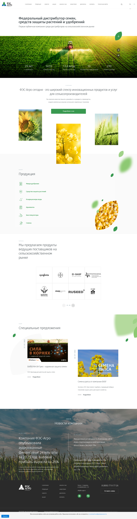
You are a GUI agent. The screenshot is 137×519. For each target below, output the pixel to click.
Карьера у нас (63, 4)
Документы (83, 4)
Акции (54, 4)
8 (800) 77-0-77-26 (110, 484)
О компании (28, 4)
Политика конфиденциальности (51, 510)
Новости (47, 4)
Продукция (38, 4)
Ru (130, 4)
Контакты (92, 4)
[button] (73, 304)
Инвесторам (73, 4)
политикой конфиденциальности (98, 514)
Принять (5, 516)
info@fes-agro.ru (82, 489)
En (134, 4)
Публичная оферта (103, 4)
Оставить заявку (109, 489)
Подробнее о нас (68, 112)
